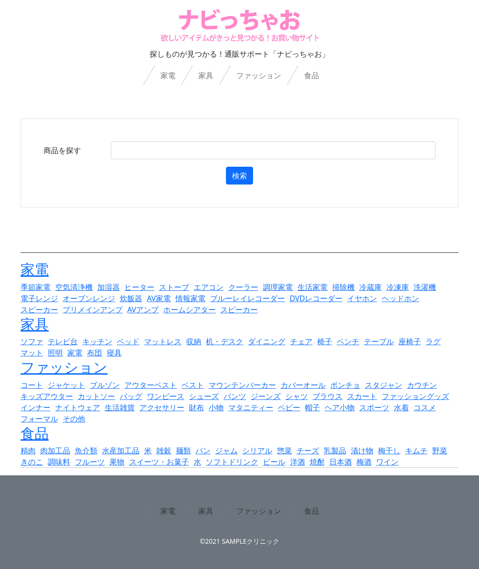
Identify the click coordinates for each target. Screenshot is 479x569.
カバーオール (303, 385)
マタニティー (250, 407)
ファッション (258, 75)
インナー (36, 407)
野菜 (439, 450)
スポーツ (374, 407)
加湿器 (108, 287)
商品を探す (62, 150)
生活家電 (312, 287)
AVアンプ (143, 309)
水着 (401, 407)
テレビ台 (63, 341)
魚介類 (86, 450)
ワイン (387, 462)
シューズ (204, 396)
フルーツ (90, 462)
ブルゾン (105, 385)
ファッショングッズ (415, 396)
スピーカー (39, 309)
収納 (193, 341)
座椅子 (410, 341)
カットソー (96, 396)
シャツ (296, 396)
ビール (274, 462)
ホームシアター (189, 309)
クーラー (243, 287)
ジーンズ (266, 396)
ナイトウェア (77, 407)
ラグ (433, 341)
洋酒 (297, 462)
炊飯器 (131, 298)
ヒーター (139, 287)
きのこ (32, 462)
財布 (196, 407)
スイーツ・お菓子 (159, 462)
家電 (167, 75)
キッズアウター (47, 396)
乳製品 (335, 450)
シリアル (257, 450)
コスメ (425, 407)
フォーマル (39, 419)
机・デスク (224, 341)
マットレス (162, 341)
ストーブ (174, 287)
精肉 (28, 450)
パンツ (235, 396)
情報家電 (190, 298)
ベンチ (348, 341)
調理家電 (278, 287)
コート (32, 385)
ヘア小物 (340, 407)
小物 (216, 407)
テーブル (379, 341)
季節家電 (36, 287)
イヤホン (362, 298)
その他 (74, 419)
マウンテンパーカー (242, 385)
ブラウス (327, 396)
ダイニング (266, 341)
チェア (301, 341)
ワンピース (165, 396)
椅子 (324, 341)
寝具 (114, 352)
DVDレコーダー (316, 298)
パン (203, 450)
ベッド (128, 341)
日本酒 (340, 462)
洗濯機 (425, 287)
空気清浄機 (74, 287)
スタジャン (383, 385)
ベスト (192, 385)
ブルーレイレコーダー (247, 298)
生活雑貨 (120, 407)
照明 (55, 352)
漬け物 (362, 450)
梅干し (389, 450)
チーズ (308, 450)
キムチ (416, 450)
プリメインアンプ (93, 309)
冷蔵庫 (370, 287)
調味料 (59, 462)
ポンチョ (345, 385)
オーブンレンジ (89, 298)
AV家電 (159, 298)
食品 (311, 75)
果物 (116, 462)
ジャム (226, 450)
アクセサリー (161, 407)
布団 (94, 352)
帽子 (312, 407)
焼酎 (317, 462)
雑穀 (163, 450)
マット (32, 352)
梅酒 (363, 462)
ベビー (289, 407)
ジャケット (66, 385)
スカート (362, 396)
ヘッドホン (400, 298)
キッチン (97, 341)
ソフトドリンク (232, 462)
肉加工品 (55, 450)
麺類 (183, 450)
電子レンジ (39, 298)
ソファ (32, 341)
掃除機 (343, 287)
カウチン (422, 385)
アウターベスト (150, 385)
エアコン (209, 287)
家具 (205, 75)
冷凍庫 (397, 287)
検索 (239, 175)
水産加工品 (120, 450)
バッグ (131, 396)
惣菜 (284, 450)
